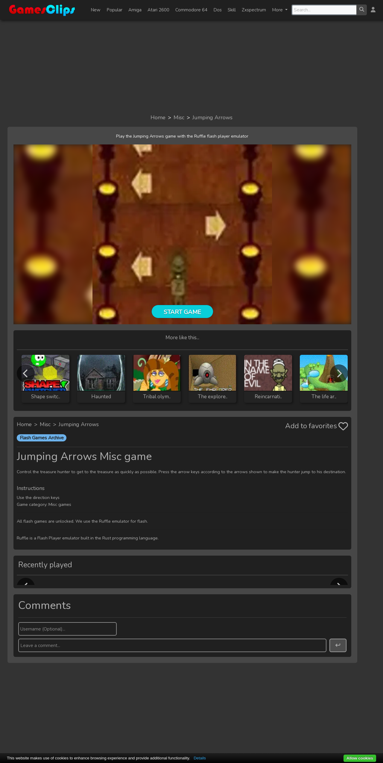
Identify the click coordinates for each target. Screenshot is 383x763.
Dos (217, 10)
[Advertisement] (191, 66)
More (278, 10)
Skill (232, 10)
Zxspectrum (254, 10)
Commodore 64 (191, 10)
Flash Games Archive (42, 438)
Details (200, 758)
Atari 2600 (158, 10)
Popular (114, 10)
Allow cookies (359, 758)
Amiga (135, 10)
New (96, 10)
